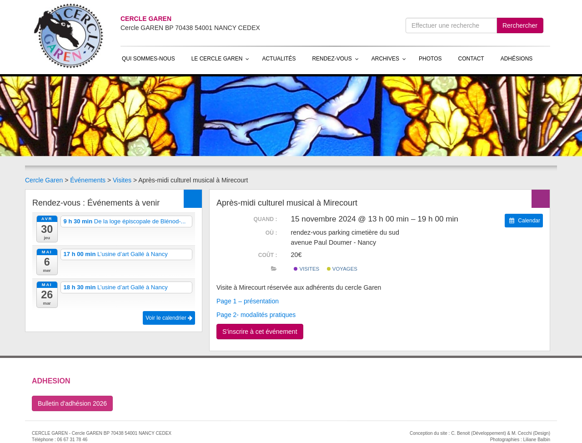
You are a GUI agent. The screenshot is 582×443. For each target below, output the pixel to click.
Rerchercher (519, 25)
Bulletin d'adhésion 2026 (72, 403)
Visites (122, 180)
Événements (87, 180)
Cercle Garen (44, 180)
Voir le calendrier (169, 318)
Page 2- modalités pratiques (256, 314)
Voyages (342, 269)
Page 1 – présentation (247, 301)
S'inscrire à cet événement (259, 331)
